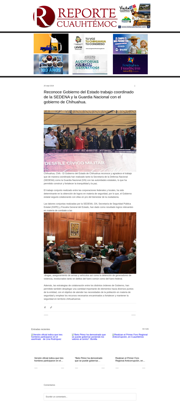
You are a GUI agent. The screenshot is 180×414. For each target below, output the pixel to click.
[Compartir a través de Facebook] (45, 307)
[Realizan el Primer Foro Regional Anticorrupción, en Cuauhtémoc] (130, 344)
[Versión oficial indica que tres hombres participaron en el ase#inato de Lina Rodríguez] (49, 344)
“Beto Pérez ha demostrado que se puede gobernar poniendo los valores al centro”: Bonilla (88, 359)
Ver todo (145, 329)
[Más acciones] (134, 85)
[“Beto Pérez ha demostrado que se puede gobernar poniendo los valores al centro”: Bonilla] (90, 344)
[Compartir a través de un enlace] (51, 307)
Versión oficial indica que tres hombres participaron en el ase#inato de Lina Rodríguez (49, 359)
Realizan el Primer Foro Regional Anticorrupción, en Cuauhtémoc (129, 359)
